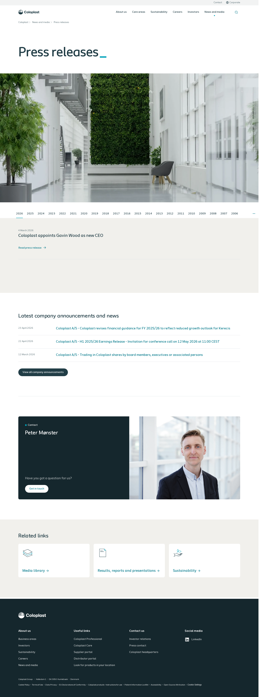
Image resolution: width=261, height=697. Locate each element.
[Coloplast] (129, 615)
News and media (214, 12)
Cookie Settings (195, 685)
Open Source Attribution (174, 685)
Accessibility (156, 685)
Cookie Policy (24, 685)
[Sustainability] (204, 560)
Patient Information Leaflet (136, 685)
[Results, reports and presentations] (129, 560)
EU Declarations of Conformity (72, 685)
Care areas (138, 12)
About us (121, 12)
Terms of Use (37, 685)
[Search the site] (236, 12)
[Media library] (54, 560)
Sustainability (159, 12)
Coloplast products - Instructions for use (105, 685)
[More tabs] (254, 213)
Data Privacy (51, 685)
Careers (177, 12)
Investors (193, 12)
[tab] (19, 214)
